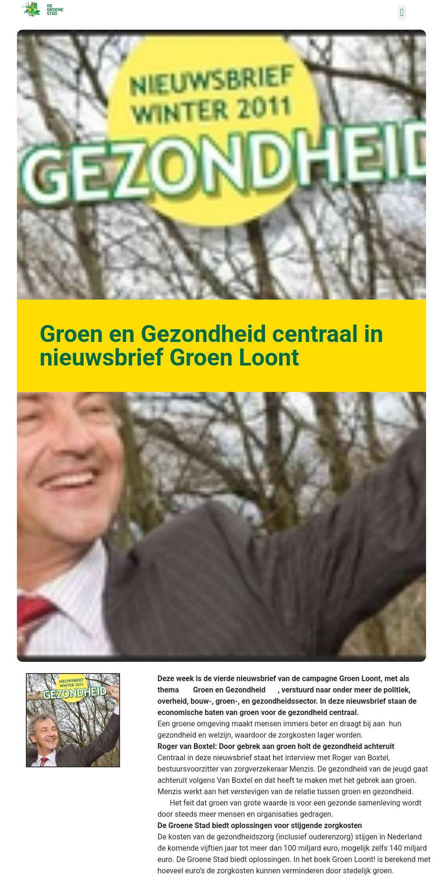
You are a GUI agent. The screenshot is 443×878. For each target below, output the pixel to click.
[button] (401, 12)
